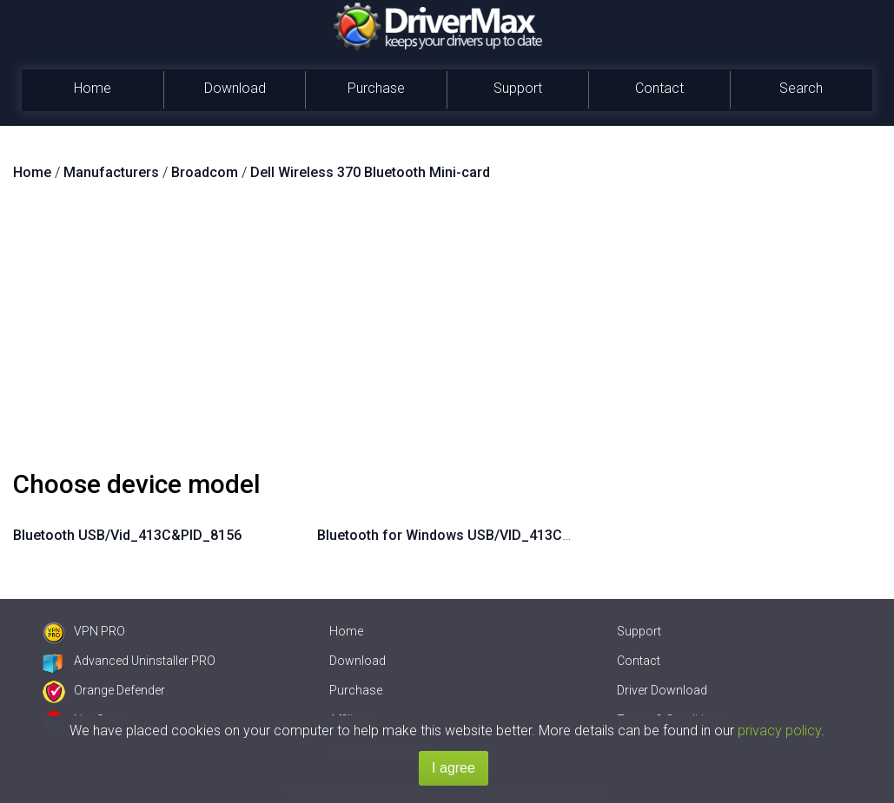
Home (92, 88)
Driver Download (662, 690)
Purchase (376, 88)
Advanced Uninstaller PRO (129, 661)
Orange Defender (104, 690)
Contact (659, 88)
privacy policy (779, 730)
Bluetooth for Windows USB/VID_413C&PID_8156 (474, 535)
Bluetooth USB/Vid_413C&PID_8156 (127, 535)
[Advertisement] (447, 332)
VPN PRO (84, 631)
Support (517, 88)
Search (801, 88)
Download (235, 88)
